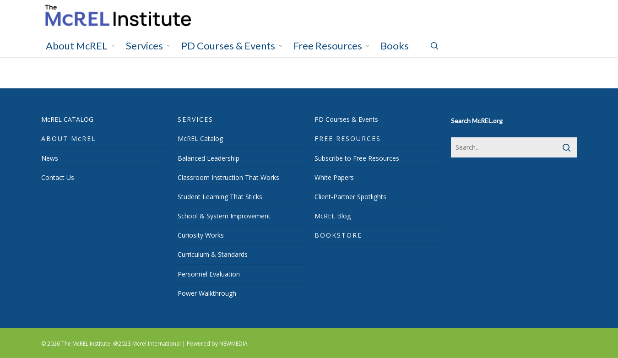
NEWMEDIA (233, 343)
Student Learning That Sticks (220, 196)
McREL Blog (332, 216)
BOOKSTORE (338, 235)
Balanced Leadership (208, 158)
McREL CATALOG (67, 119)
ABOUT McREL (68, 138)
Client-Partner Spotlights (350, 196)
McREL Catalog (200, 138)
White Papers (334, 177)
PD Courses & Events (346, 119)
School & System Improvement (224, 216)
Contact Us (57, 177)
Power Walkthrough (207, 293)
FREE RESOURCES (347, 138)
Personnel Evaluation (209, 274)
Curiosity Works (201, 235)
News (49, 158)
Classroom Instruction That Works (228, 177)
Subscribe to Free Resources (356, 158)
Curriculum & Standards (213, 254)
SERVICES (195, 119)
